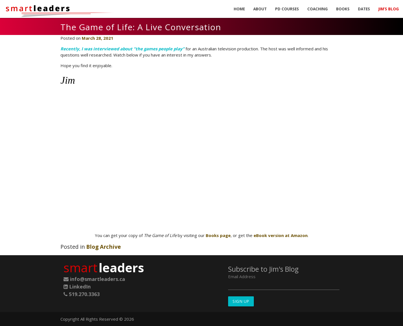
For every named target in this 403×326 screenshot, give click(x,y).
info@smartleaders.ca (94, 279)
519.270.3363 (82, 294)
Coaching (317, 8)
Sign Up (241, 301)
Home (239, 8)
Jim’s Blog (388, 8)
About (260, 8)
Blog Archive (103, 246)
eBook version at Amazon (281, 235)
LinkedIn (77, 286)
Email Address (242, 276)
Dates (364, 8)
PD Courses (287, 8)
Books (343, 8)
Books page (218, 235)
